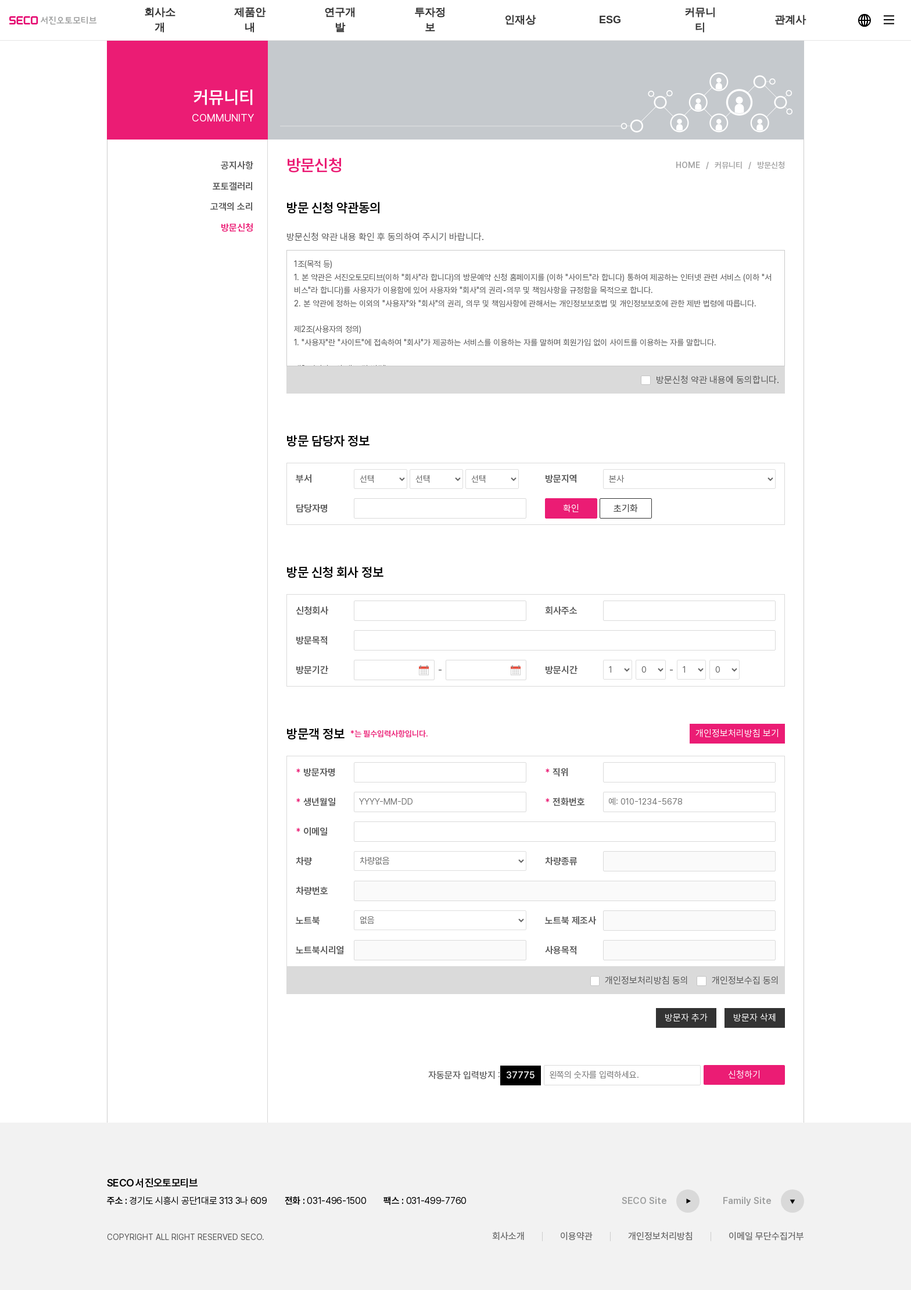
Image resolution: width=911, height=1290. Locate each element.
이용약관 (576, 1236)
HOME (688, 165)
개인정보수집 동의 (745, 980)
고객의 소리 (231, 206)
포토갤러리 (233, 186)
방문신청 (237, 227)
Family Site (747, 1200)
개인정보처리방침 (660, 1236)
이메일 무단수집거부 (766, 1236)
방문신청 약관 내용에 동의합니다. (717, 379)
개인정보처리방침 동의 (646, 980)
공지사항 (237, 165)
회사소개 (508, 1236)
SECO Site (644, 1200)
